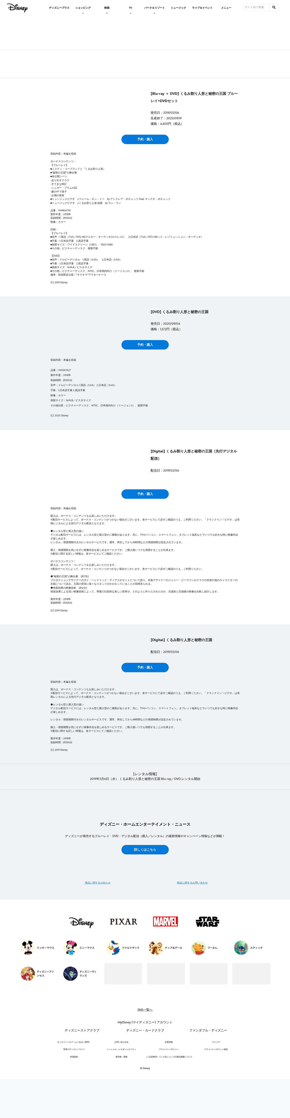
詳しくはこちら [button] (145, 1038)
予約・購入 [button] (145, 176)
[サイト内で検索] (256, 7)
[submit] (274, 7)
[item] (83, 7)
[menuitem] (59, 7)
